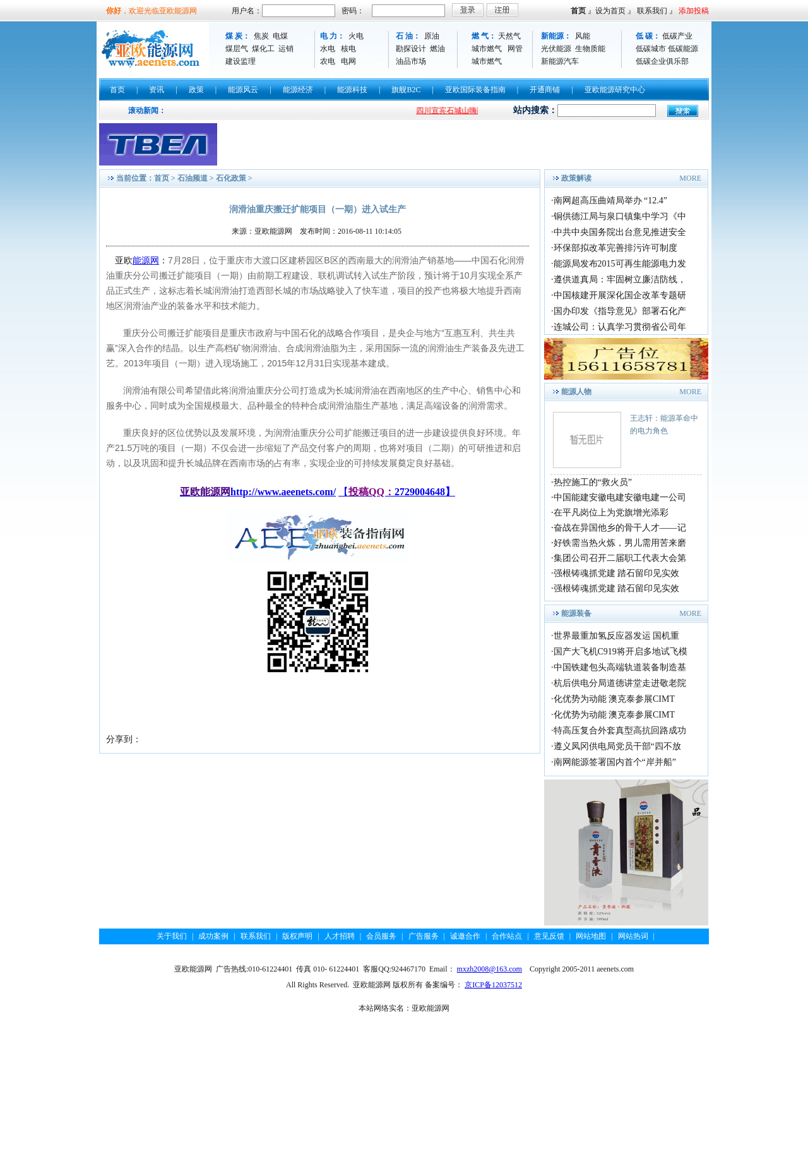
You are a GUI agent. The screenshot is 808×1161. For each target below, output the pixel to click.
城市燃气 (487, 48)
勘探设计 (411, 48)
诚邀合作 (465, 936)
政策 (196, 89)
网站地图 (591, 936)
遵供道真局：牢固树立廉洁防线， (620, 279)
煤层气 (236, 48)
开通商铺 (545, 89)
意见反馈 (549, 936)
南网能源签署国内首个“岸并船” (615, 762)
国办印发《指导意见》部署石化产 (620, 311)
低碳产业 (677, 36)
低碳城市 (651, 48)
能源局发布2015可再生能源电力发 (620, 263)
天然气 (509, 36)
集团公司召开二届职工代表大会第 (620, 558)
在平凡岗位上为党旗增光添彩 (611, 512)
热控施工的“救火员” (593, 482)
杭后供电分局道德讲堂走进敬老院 (620, 683)
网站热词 (633, 936)
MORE (690, 178)
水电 (327, 48)
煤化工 (263, 48)
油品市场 (411, 61)
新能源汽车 (560, 61)
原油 (431, 36)
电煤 (280, 36)
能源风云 (243, 89)
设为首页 (610, 10)
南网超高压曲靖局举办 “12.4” (610, 200)
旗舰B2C (405, 89)
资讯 (156, 89)
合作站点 (507, 936)
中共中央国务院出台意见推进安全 (620, 232)
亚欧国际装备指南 (475, 89)
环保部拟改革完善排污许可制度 (615, 248)
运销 (286, 48)
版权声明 (297, 936)
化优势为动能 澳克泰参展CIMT (614, 699)
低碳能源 (683, 48)
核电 (348, 48)
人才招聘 (339, 936)
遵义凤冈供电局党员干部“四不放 (617, 746)
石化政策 (231, 178)
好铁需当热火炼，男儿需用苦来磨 (620, 543)
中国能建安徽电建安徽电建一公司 (620, 497)
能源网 (146, 260)
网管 (515, 48)
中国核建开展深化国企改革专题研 (620, 295)
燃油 (437, 48)
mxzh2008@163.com (489, 969)
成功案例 (213, 936)
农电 (327, 61)
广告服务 (423, 936)
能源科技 (352, 89)
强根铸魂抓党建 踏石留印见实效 (617, 573)
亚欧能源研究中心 (615, 89)
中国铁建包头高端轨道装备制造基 (620, 667)
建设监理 (240, 61)
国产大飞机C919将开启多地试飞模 (620, 651)
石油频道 (192, 178)
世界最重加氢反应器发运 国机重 (617, 636)
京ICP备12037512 (493, 984)
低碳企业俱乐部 (662, 61)
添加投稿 (694, 10)
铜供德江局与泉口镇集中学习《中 (620, 216)
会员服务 (381, 936)
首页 (578, 10)
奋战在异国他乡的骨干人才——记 (620, 527)
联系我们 (652, 10)
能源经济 (298, 89)
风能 (582, 36)
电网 (348, 61)
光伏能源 (556, 48)
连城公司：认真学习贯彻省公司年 (620, 327)
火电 (356, 36)
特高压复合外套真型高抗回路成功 (620, 730)
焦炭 (261, 36)
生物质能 (590, 48)
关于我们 (172, 936)
